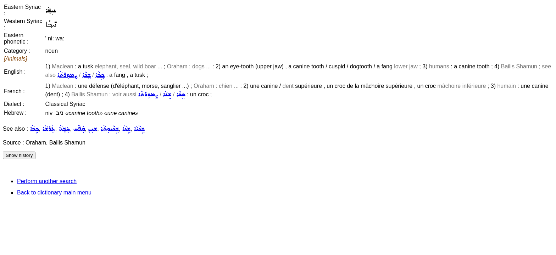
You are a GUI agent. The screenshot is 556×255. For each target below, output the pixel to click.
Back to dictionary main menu (54, 192)
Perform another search (47, 181)
